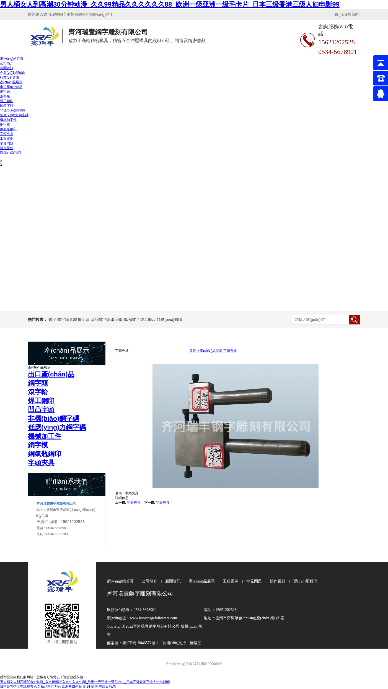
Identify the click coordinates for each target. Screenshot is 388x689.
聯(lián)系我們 (347, 14)
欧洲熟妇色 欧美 (74, 686)
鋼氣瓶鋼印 (8, 129)
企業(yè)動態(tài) (12, 73)
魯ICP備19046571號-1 (140, 643)
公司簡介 (6, 63)
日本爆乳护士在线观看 (16, 686)
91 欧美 (92, 686)
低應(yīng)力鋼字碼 (14, 115)
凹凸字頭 (6, 106)
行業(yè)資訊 (9, 77)
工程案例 (6, 139)
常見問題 (6, 143)
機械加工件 (8, 120)
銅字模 (5, 124)
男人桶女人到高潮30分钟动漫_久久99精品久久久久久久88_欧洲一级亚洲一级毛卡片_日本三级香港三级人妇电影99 (170, 4)
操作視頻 (6, 148)
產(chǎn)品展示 (11, 82)
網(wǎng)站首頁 (11, 59)
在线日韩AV (107, 686)
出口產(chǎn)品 (11, 87)
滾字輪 (5, 96)
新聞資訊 (6, 68)
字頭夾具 (6, 134)
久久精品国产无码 (47, 686)
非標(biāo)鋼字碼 (12, 110)
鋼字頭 (5, 91)
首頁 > (194, 351)
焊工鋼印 (6, 101)
